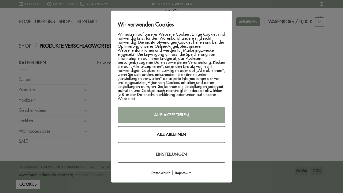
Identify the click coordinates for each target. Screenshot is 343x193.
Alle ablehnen (171, 134)
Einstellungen (171, 154)
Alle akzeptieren (171, 114)
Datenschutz (160, 172)
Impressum (183, 172)
